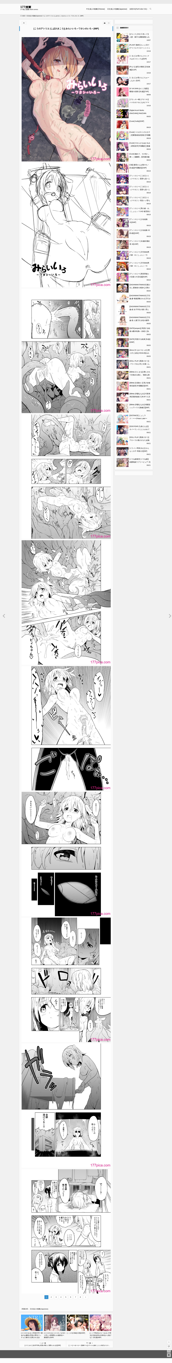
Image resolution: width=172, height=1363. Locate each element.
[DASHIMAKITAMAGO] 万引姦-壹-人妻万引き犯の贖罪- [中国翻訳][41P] (139, 320)
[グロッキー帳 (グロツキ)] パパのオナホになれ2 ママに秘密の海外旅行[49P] (139, 102)
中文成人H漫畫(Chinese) (95, 9)
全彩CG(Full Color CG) (138, 9)
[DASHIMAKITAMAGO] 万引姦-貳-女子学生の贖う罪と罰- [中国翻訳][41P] (139, 309)
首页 (22, 16)
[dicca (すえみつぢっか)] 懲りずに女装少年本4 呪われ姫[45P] (139, 353)
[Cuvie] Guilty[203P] (136, 121)
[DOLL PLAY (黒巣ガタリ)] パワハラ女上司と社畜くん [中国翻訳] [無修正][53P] (139, 364)
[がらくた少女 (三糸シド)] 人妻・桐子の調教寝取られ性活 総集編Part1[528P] (139, 37)
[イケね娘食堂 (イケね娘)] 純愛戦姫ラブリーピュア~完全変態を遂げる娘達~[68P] (139, 462)
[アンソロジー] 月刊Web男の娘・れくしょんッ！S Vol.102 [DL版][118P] (139, 266)
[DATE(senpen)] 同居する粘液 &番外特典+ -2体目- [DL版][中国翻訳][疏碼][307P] (139, 331)
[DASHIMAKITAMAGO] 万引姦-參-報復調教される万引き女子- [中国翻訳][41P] (140, 299)
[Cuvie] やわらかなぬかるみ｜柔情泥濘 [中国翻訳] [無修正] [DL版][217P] (139, 146)
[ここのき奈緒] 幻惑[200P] (76, 1333)
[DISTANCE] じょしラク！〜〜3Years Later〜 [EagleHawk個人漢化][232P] (139, 418)
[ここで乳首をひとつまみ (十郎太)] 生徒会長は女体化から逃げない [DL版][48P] (100, 1335)
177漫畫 (25, 7)
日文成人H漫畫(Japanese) (117, 9)
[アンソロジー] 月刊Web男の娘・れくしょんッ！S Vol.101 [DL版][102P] (139, 255)
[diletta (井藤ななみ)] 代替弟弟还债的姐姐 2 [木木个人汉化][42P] (139, 397)
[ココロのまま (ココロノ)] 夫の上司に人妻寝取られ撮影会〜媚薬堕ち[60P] (54, 1335)
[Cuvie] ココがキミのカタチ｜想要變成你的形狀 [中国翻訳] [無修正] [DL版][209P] (139, 135)
